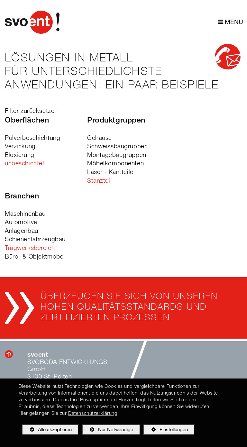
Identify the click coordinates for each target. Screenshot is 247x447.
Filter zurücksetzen (31, 111)
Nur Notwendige (107, 431)
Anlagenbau (21, 231)
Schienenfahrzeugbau (35, 240)
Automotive (21, 223)
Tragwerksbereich (30, 248)
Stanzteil (99, 181)
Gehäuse (99, 138)
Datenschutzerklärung (92, 413)
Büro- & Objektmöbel (35, 257)
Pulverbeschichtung (32, 138)
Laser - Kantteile (110, 172)
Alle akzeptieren (47, 430)
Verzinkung (20, 147)
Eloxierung (19, 155)
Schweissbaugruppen (117, 147)
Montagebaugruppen (116, 155)
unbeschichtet (24, 164)
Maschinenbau (25, 214)
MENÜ (230, 22)
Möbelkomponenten (115, 164)
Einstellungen (165, 431)
